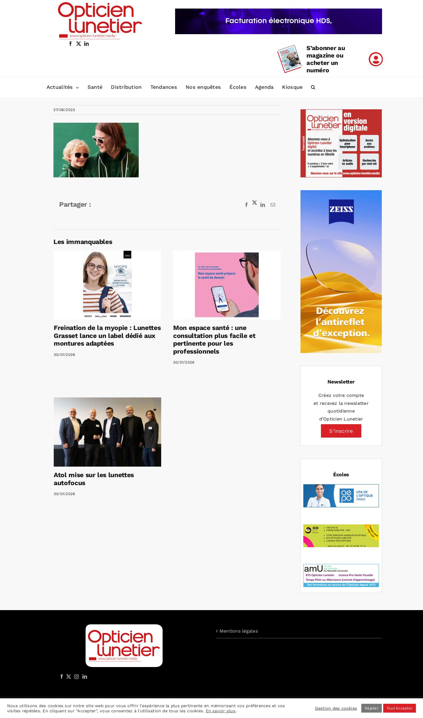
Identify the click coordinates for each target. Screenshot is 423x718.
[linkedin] (86, 43)
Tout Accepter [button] (399, 708)
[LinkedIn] (84, 676)
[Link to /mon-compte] (376, 59)
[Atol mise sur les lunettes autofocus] (127, 413)
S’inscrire (341, 431)
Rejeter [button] (371, 708)
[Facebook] (61, 676)
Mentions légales (238, 631)
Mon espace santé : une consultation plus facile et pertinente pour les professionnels (209, 339)
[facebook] (70, 43)
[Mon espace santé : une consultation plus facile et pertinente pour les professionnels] (221, 284)
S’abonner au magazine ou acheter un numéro (325, 59)
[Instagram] (75, 676)
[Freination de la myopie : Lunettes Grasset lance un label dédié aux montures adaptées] (107, 284)
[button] (313, 87)
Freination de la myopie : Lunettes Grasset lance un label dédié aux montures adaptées (107, 335)
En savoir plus (220, 710)
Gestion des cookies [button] (336, 708)
